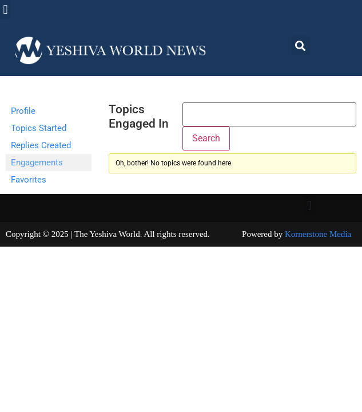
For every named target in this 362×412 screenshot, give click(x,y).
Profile (23, 111)
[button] (5, 9)
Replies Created (41, 145)
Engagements (37, 162)
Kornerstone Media (318, 234)
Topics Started (38, 128)
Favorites (28, 180)
